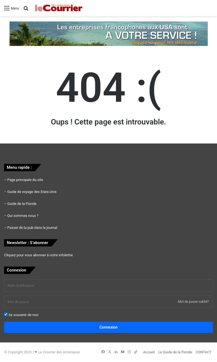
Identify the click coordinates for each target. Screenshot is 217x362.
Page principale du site (25, 180)
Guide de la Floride (21, 204)
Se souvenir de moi (21, 315)
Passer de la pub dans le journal (32, 228)
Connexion (108, 327)
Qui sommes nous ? (22, 216)
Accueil (149, 352)
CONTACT (204, 352)
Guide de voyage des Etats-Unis (32, 192)
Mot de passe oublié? (193, 302)
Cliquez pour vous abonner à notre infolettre (38, 255)
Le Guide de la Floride (175, 352)
